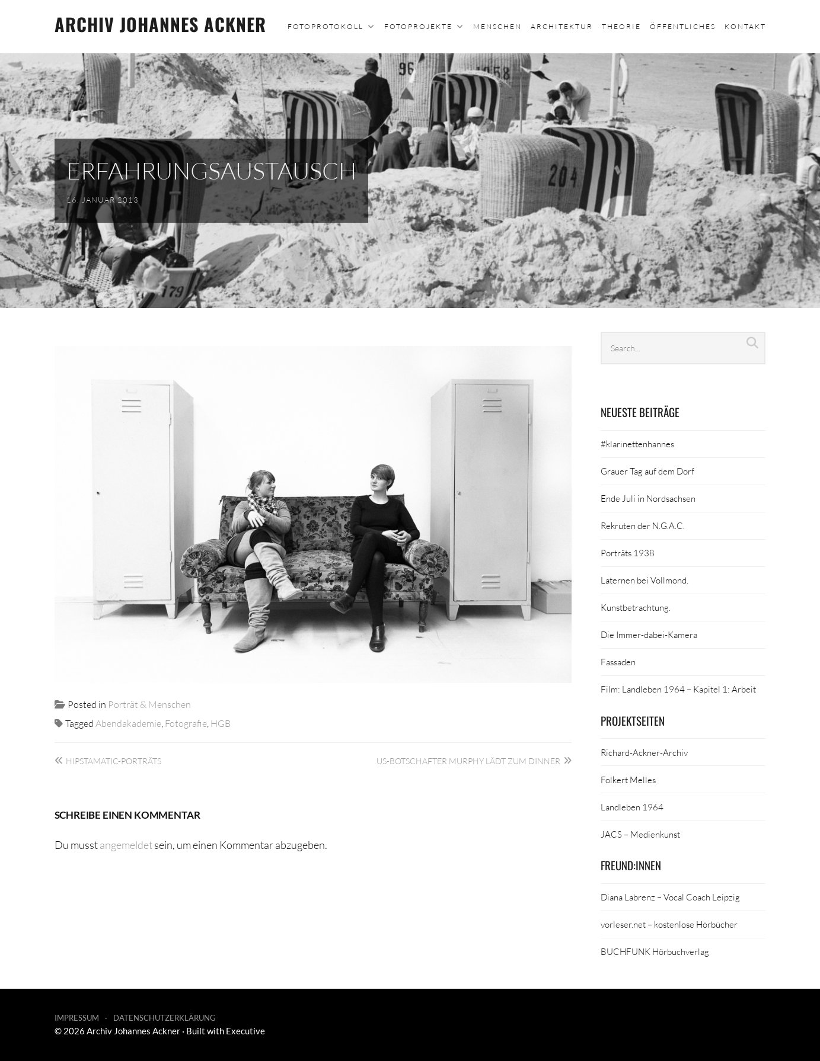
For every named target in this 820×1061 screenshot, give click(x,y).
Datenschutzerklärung (164, 1017)
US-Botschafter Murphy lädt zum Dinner (468, 761)
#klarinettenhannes (637, 443)
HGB (220, 723)
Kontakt (745, 26)
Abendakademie (128, 723)
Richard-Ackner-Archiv (644, 752)
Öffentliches (683, 26)
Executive (245, 1030)
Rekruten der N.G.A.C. (643, 525)
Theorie (621, 26)
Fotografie (186, 723)
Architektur (562, 26)
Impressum (77, 1017)
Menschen (497, 26)
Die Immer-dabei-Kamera (649, 634)
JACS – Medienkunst (640, 834)
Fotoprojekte (418, 26)
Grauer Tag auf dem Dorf (647, 471)
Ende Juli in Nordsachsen (648, 498)
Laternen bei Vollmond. (644, 580)
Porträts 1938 (628, 552)
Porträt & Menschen (149, 704)
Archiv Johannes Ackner (160, 24)
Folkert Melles (628, 779)
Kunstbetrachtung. (636, 607)
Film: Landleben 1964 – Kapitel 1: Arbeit (678, 689)
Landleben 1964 (632, 807)
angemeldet (126, 844)
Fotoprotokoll (325, 26)
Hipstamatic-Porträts (113, 761)
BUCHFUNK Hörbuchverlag (655, 951)
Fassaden (618, 661)
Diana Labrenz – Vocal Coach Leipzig (670, 897)
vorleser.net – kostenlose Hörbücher (669, 924)
